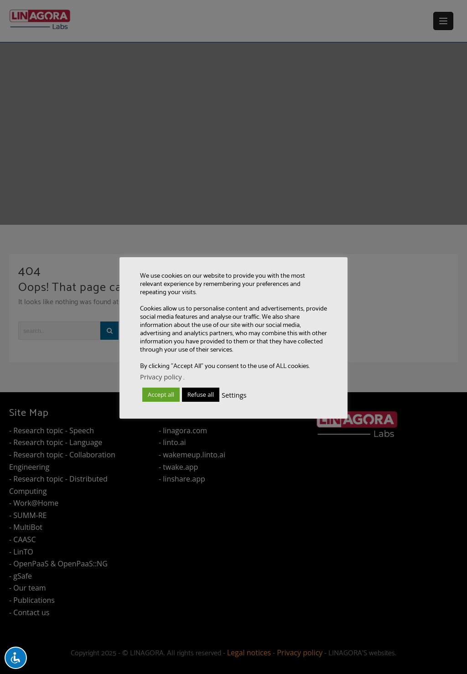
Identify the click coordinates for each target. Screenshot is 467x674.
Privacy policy (161, 376)
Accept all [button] (161, 394)
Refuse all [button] (200, 394)
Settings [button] (234, 395)
